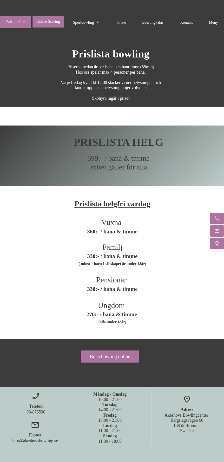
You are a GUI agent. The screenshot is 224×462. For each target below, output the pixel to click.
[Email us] (217, 231)
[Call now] (217, 218)
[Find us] (217, 243)
